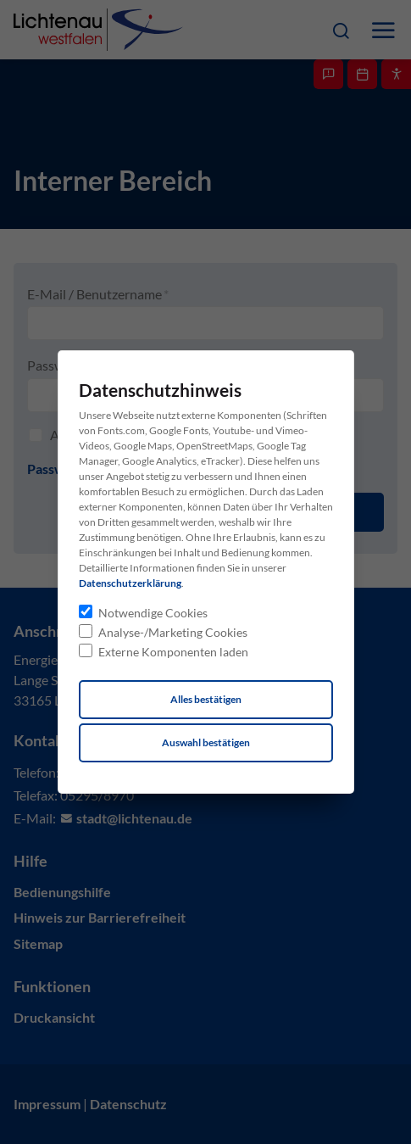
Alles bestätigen (206, 699)
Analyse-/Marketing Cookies (172, 632)
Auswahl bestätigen (206, 742)
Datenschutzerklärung (130, 583)
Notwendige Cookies (153, 612)
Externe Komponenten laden (173, 652)
